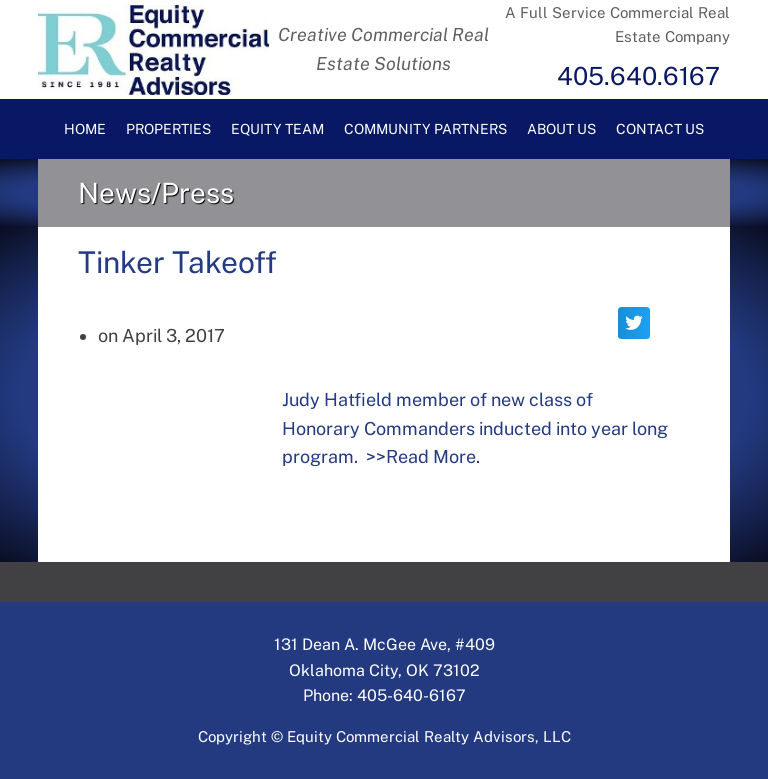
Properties (168, 129)
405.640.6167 (638, 76)
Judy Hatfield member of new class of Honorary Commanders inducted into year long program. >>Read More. (475, 428)
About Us (561, 129)
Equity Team (277, 129)
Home (85, 129)
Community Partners (425, 129)
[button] (634, 323)
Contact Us (660, 129)
